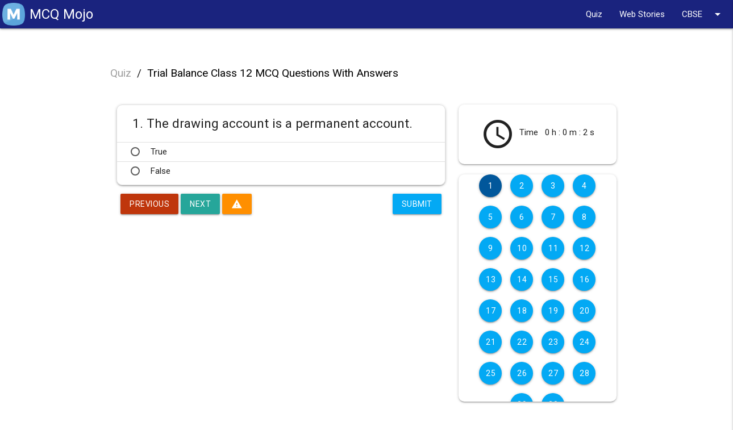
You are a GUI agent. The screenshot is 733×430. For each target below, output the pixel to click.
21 (490, 341)
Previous (149, 203)
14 (522, 279)
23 (553, 341)
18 (522, 310)
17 (490, 310)
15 (553, 279)
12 (584, 248)
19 (553, 310)
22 (522, 341)
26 (522, 373)
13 (490, 279)
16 (584, 279)
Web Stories (642, 14)
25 (490, 373)
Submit (417, 203)
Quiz (594, 14)
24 (584, 341)
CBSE (703, 14)
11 (553, 248)
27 (553, 373)
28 (584, 373)
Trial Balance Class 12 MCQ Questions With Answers (272, 73)
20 (584, 310)
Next (200, 203)
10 (522, 248)
